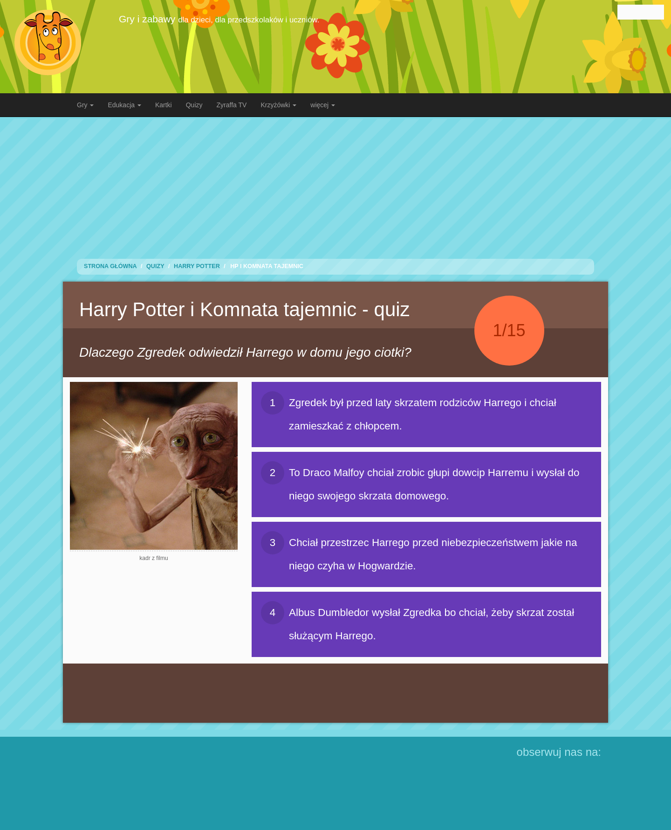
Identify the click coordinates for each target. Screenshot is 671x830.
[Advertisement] (335, 184)
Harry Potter (197, 266)
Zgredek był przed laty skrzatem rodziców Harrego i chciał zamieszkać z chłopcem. (408, 411)
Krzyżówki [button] (278, 105)
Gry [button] (85, 105)
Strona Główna (110, 266)
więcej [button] (322, 105)
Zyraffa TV (232, 105)
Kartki (163, 105)
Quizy (194, 105)
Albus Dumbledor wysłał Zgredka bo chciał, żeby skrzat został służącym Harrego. (417, 621)
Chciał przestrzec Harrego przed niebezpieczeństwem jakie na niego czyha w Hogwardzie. (419, 551)
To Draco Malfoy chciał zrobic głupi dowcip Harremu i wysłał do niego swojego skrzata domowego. (420, 481)
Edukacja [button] (124, 105)
